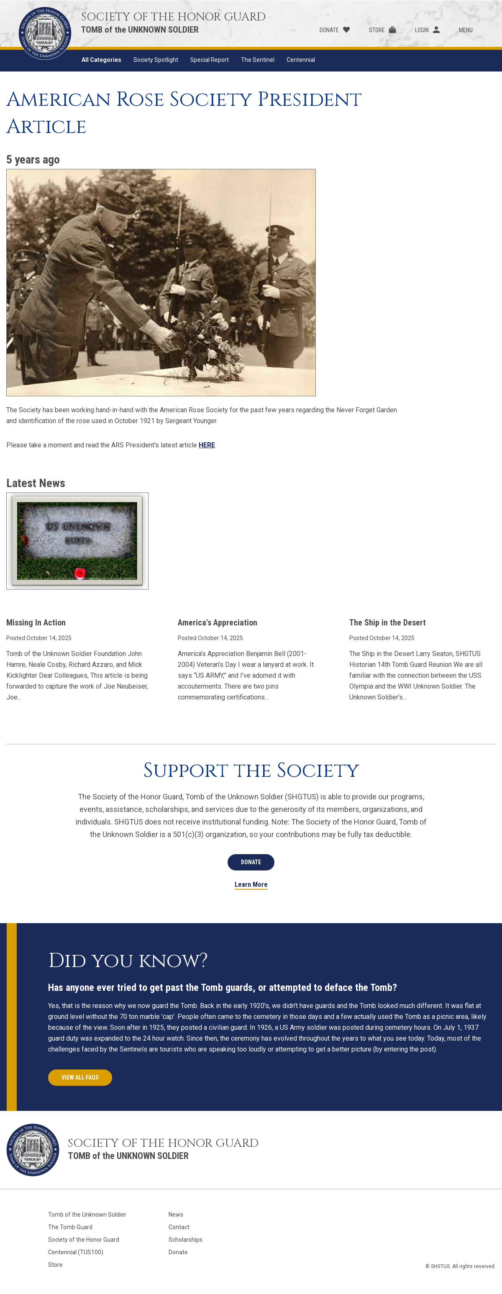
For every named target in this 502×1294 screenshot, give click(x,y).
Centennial (301, 59)
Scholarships (185, 1239)
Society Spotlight (155, 59)
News (176, 1214)
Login (422, 30)
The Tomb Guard (70, 1227)
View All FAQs (80, 1077)
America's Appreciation (217, 623)
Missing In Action (36, 623)
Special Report (209, 59)
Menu (466, 30)
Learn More (251, 884)
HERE (207, 445)
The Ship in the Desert (387, 623)
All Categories (101, 59)
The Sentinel (257, 59)
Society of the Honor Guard (83, 1239)
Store (377, 30)
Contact (179, 1227)
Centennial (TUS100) (75, 1252)
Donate (329, 30)
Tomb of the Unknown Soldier (87, 1214)
